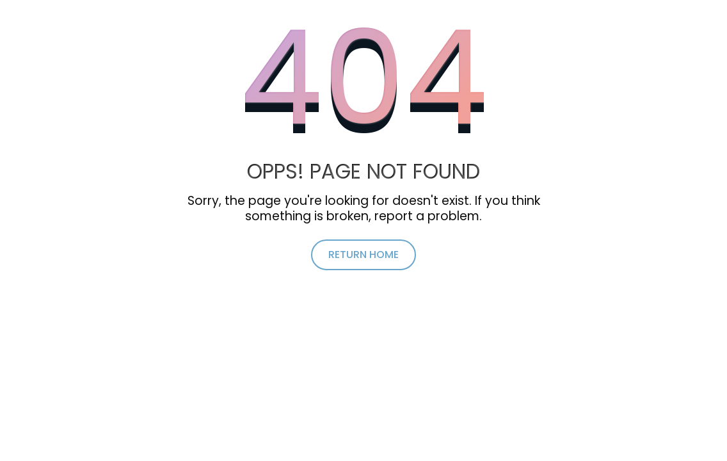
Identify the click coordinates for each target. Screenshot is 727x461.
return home (363, 254)
